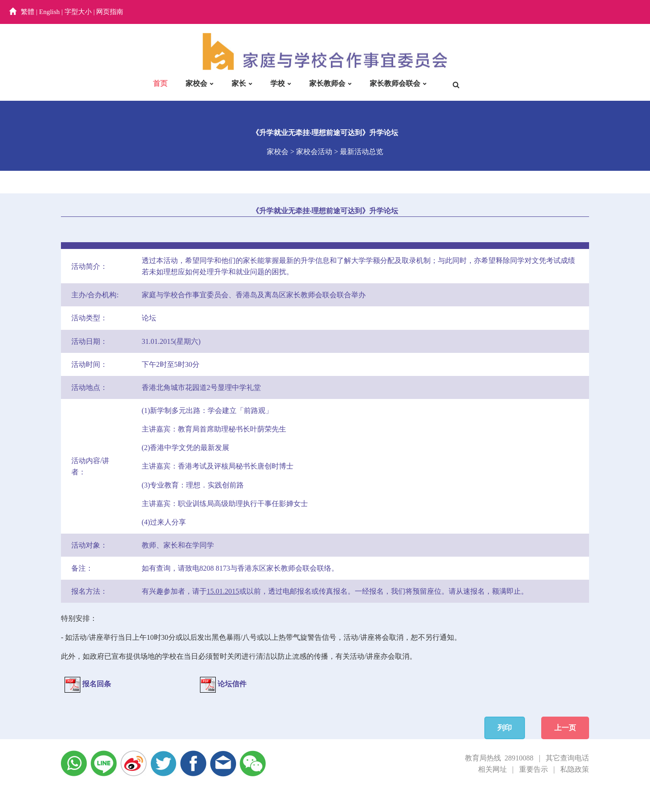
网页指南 (109, 11)
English (49, 11)
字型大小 (78, 11)
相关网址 (492, 769)
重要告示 (533, 769)
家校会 (196, 83)
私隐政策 (574, 769)
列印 (504, 728)
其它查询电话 (567, 758)
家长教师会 (327, 83)
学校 (277, 83)
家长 (239, 83)
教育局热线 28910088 (499, 758)
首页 (160, 83)
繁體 (27, 11)
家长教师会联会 (395, 83)
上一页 (565, 728)
